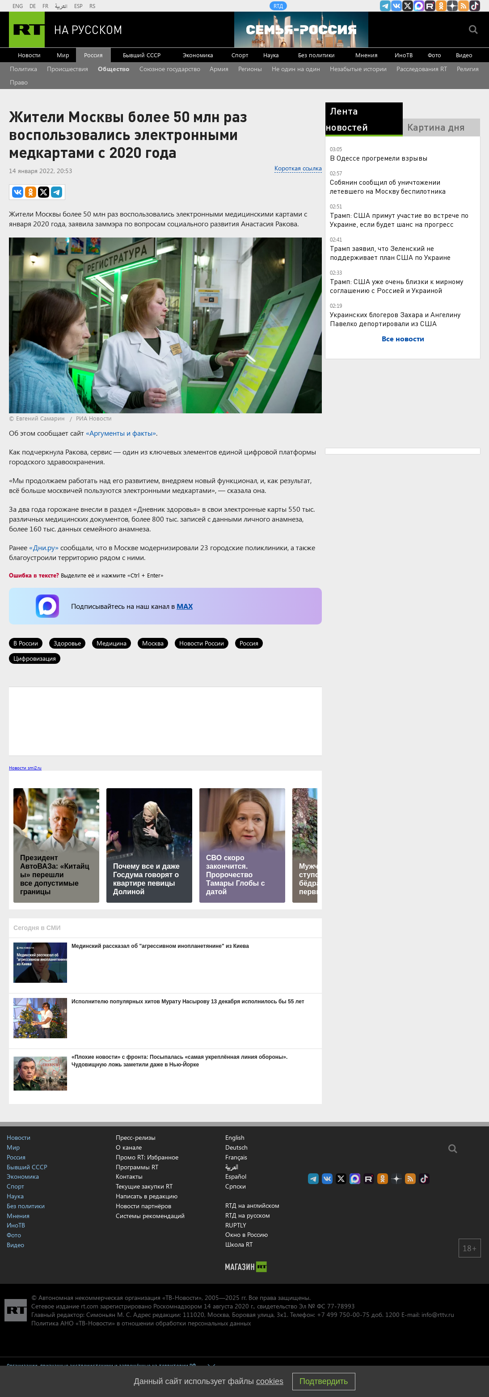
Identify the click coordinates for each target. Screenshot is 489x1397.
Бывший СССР (141, 55)
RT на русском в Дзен (452, 5)
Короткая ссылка (298, 168)
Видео (464, 55)
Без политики (316, 55)
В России (25, 643)
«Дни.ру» (44, 547)
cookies (269, 1381)
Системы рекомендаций (150, 1215)
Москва (153, 643)
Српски (235, 1186)
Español (235, 1176)
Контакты (129, 1176)
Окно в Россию (246, 1234)
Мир (63, 55)
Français (236, 1157)
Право (19, 82)
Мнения (366, 55)
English (234, 1137)
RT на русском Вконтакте (396, 5)
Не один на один (296, 68)
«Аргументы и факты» (121, 432)
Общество (114, 68)
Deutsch (236, 1147)
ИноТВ (404, 55)
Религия (468, 68)
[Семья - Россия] (301, 29)
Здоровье (67, 643)
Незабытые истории (358, 68)
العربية (61, 5)
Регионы (250, 68)
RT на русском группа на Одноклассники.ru (441, 5)
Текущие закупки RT (144, 1186)
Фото (434, 55)
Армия (219, 68)
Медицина (111, 643)
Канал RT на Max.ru (418, 5)
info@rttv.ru (438, 1314)
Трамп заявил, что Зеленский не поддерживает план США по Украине (390, 252)
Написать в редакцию (146, 1196)
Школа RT (239, 1244)
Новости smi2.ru (25, 767)
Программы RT (137, 1167)
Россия (93, 55)
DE (33, 5)
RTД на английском (252, 1205)
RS (92, 5)
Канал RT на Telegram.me (385, 5)
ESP (78, 5)
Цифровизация (34, 658)
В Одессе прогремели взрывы (379, 157)
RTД (278, 5)
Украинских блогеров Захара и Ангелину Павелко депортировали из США (395, 319)
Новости (29, 55)
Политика (23, 68)
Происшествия (67, 68)
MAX (185, 606)
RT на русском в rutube (430, 5)
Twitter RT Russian (407, 5)
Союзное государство (169, 68)
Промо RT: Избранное (147, 1157)
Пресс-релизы (136, 1137)
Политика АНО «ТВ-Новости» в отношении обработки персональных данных (141, 1323)
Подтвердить (323, 1381)
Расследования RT (421, 68)
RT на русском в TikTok (474, 5)
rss (463, 5)
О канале (129, 1147)
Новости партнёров (143, 1206)
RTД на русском (247, 1215)
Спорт (240, 55)
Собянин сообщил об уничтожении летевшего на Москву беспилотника (388, 186)
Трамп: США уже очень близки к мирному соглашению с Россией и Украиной (396, 285)
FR (45, 5)
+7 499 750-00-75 (343, 1314)
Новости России (201, 643)
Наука (271, 55)
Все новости (403, 338)
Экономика (198, 55)
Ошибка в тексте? (34, 575)
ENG (18, 5)
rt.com (89, 1306)
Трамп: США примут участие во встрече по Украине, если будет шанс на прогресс (399, 219)
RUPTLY (235, 1225)
